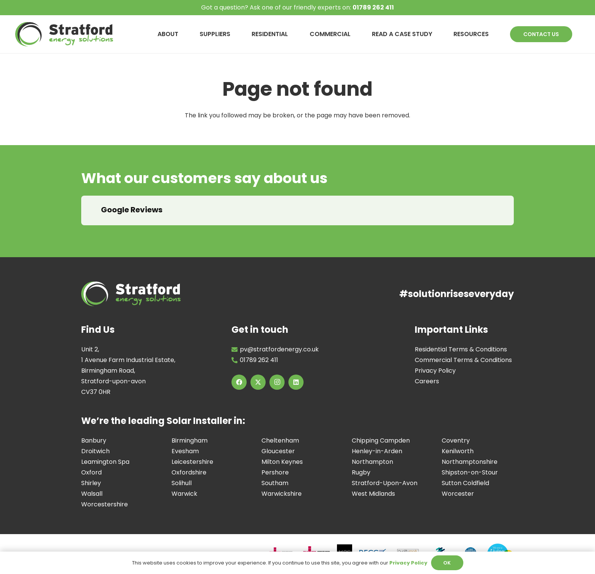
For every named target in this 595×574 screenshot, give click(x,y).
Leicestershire (192, 461)
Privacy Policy (435, 370)
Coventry (456, 440)
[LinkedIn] (296, 382)
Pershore (275, 472)
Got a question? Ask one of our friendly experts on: (297, 7)
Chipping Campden (381, 440)
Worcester (458, 493)
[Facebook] (239, 382)
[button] (81, 233)
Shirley (91, 483)
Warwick (184, 493)
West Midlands (373, 493)
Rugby (361, 472)
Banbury (93, 440)
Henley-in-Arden (377, 451)
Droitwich (95, 451)
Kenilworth (458, 451)
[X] (258, 382)
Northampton (372, 461)
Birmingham (190, 440)
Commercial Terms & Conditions (463, 360)
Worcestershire (104, 504)
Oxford (91, 472)
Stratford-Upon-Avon (384, 483)
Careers (427, 381)
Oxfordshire (189, 472)
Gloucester (278, 451)
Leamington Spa (105, 461)
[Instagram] (277, 382)
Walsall (91, 493)
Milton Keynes (282, 461)
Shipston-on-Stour (470, 472)
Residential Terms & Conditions (461, 349)
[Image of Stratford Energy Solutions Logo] (64, 34)
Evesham (185, 451)
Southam (274, 483)
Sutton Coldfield (465, 483)
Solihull (182, 483)
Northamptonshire (469, 461)
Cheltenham (280, 440)
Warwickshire (281, 493)
